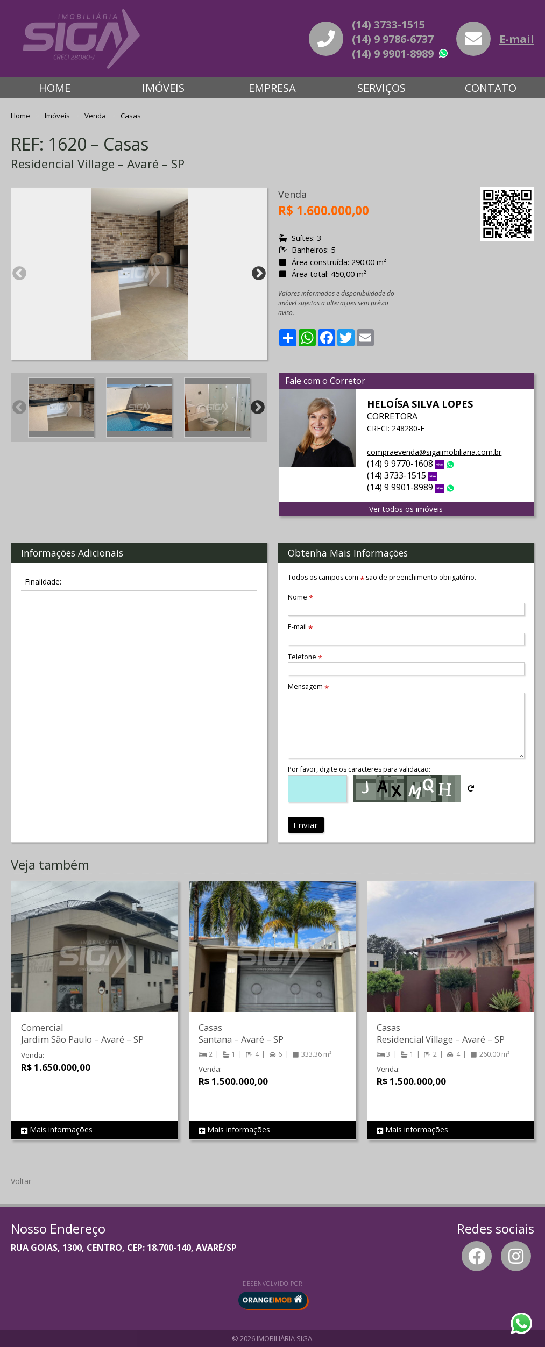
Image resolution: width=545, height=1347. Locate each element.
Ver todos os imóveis (406, 509)
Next (259, 274)
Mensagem (308, 686)
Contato (490, 88)
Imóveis (163, 88)
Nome (300, 597)
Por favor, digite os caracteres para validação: (359, 769)
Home (54, 88)
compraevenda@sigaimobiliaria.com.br (434, 452)
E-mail (516, 39)
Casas (131, 115)
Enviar (305, 824)
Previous (19, 274)
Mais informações (57, 1130)
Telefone (305, 656)
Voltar (21, 1181)
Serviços (381, 88)
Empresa (272, 88)
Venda (96, 115)
